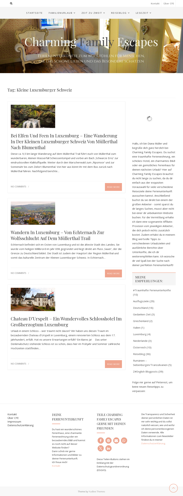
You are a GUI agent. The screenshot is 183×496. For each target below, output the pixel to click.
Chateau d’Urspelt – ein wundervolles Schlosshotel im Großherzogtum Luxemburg (66, 322)
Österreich (139, 347)
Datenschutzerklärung (20, 425)
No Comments (18, 186)
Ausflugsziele (141, 301)
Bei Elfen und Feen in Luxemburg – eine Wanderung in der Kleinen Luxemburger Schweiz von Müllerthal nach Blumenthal (64, 141)
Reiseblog (119, 12)
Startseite (34, 12)
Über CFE (169, 3)
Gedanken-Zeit (142, 314)
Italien (136, 327)
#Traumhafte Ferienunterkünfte (152, 290)
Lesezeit (142, 12)
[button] (101, 440)
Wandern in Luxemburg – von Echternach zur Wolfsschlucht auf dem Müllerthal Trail (57, 235)
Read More (113, 187)
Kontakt (155, 3)
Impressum (14, 421)
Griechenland (140, 321)
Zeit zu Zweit (92, 12)
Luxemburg (140, 334)
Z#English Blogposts (145, 371)
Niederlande (140, 340)
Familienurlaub (61, 12)
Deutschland (140, 307)
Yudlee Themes (97, 491)
